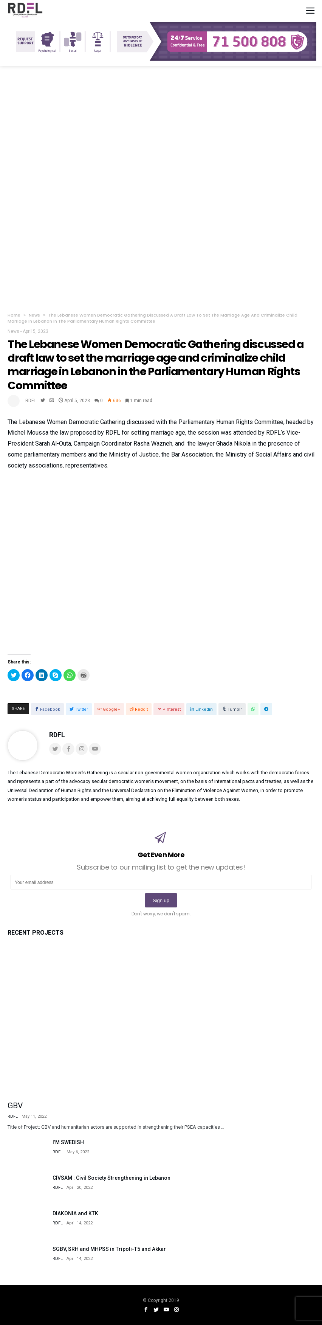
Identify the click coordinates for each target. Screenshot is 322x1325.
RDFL (30, 400)
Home (14, 315)
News (34, 315)
